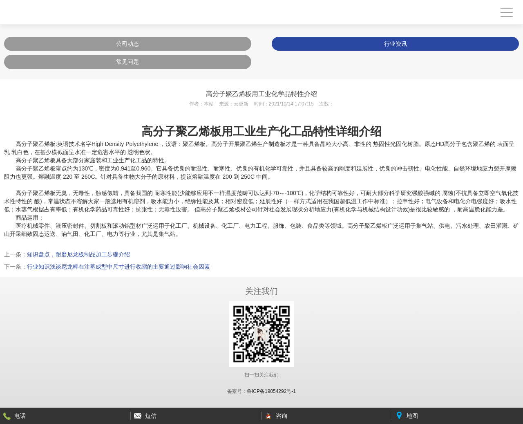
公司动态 (127, 43)
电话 (20, 416)
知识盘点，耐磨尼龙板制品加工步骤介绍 (78, 254)
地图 (412, 416)
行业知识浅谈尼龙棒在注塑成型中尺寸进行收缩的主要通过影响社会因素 (118, 266)
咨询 (281, 416)
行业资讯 (395, 43)
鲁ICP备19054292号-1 (271, 391)
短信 (150, 416)
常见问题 (127, 61)
